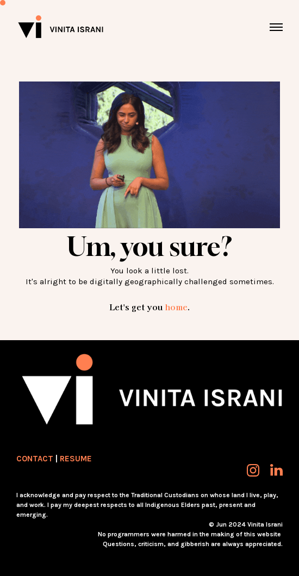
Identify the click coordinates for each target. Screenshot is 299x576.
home (176, 306)
